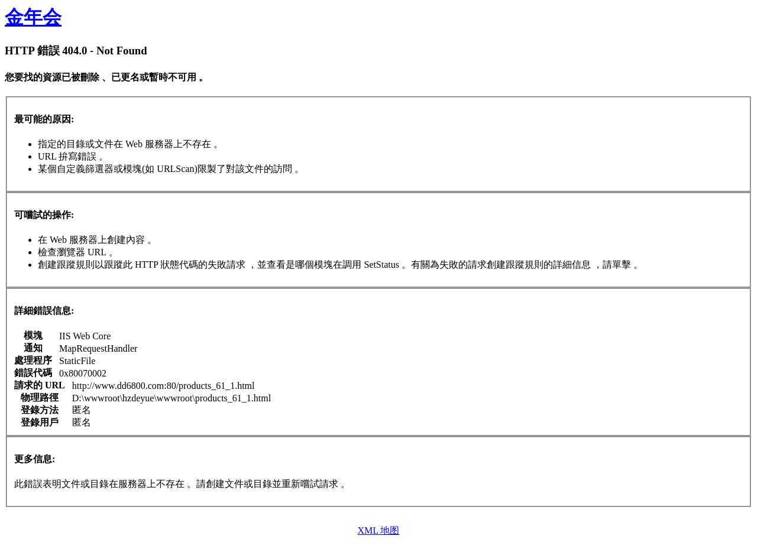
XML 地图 (379, 530)
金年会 (33, 17)
